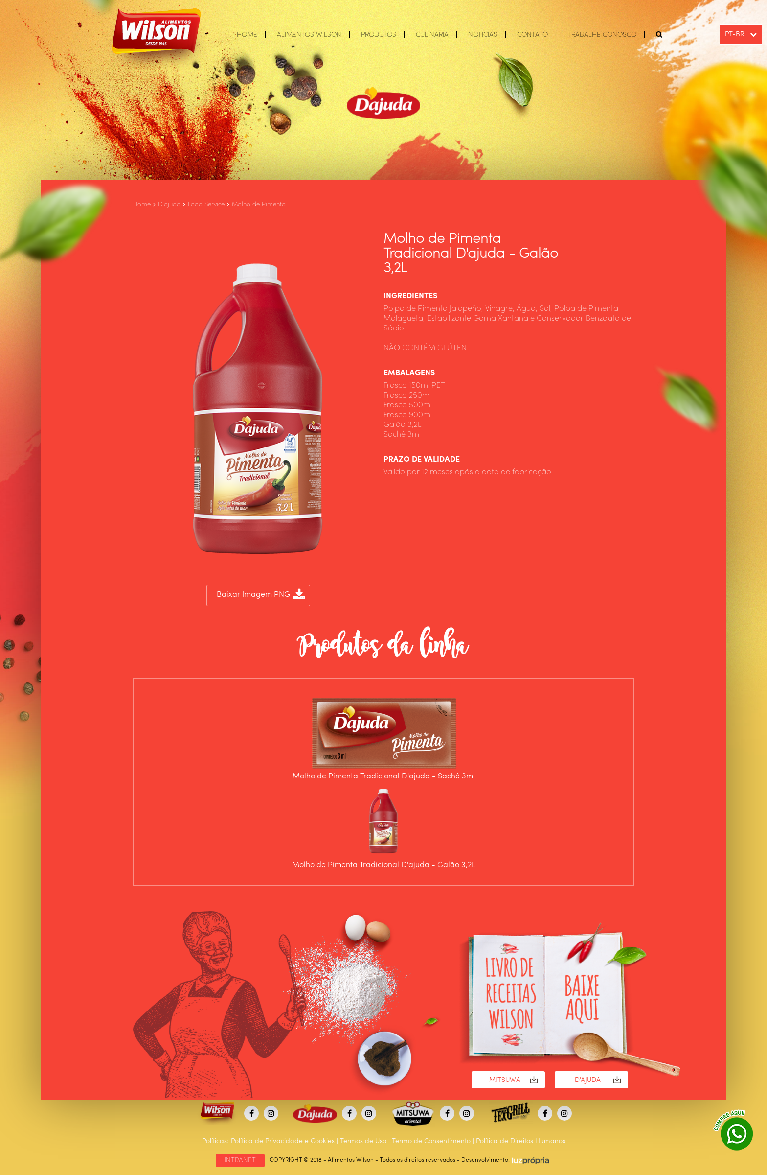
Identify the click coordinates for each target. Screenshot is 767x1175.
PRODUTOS (378, 34)
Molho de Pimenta (259, 204)
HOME (247, 34)
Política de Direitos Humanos (520, 1141)
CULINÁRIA (432, 34)
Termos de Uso (363, 1141)
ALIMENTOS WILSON (309, 34)
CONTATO (532, 34)
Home (142, 204)
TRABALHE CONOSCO (601, 34)
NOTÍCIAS (482, 34)
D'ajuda (169, 204)
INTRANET (240, 1160)
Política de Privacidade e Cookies (283, 1141)
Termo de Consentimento (431, 1141)
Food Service (206, 204)
